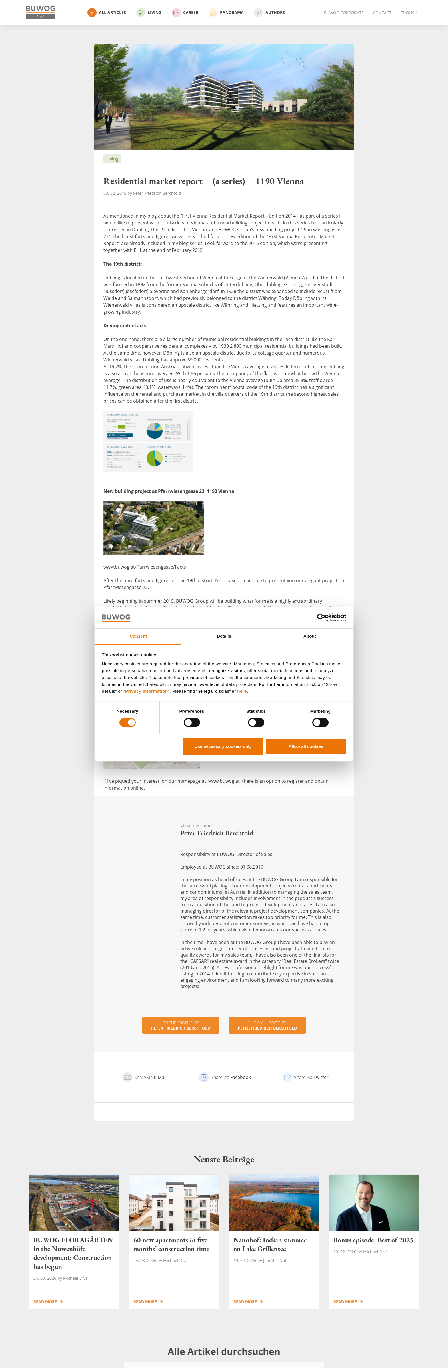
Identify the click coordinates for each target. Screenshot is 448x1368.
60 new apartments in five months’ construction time (174, 1242)
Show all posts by (267, 1025)
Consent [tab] (138, 636)
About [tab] (309, 636)
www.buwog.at (224, 781)
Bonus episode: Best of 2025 (374, 1242)
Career (185, 12)
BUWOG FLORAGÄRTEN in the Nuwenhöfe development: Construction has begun (74, 1242)
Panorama (226, 12)
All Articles (106, 12)
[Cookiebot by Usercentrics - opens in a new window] (321, 617)
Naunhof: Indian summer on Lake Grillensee (274, 1242)
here (242, 691)
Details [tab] (224, 636)
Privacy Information (146, 691)
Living (148, 12)
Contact (382, 12)
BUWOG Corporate (344, 12)
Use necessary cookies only (223, 746)
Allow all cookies (306, 746)
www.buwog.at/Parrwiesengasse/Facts (144, 567)
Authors (269, 12)
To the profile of (180, 1025)
